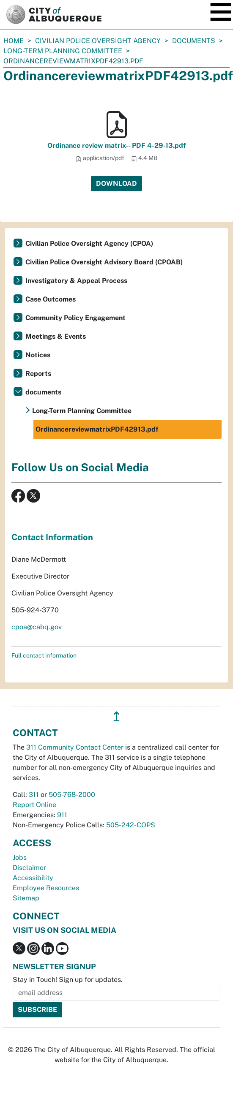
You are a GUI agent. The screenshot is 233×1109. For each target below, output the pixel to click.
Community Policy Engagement (75, 318)
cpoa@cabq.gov (36, 627)
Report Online (34, 805)
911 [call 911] (62, 815)
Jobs (20, 857)
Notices (37, 355)
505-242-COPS (130, 825)
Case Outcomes (50, 299)
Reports (38, 374)
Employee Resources (46, 888)
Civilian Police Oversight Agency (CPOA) (89, 243)
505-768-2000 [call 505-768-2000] (72, 795)
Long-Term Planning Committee (62, 51)
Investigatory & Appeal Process (76, 281)
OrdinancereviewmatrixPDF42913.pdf (97, 429)
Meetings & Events (55, 336)
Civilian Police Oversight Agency (98, 41)
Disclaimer (29, 868)
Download (116, 183)
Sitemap (26, 898)
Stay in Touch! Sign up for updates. (68, 980)
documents (193, 41)
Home (13, 41)
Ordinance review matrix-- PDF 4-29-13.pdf (116, 145)
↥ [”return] (116, 716)
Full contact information (44, 655)
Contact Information (52, 537)
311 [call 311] (34, 795)
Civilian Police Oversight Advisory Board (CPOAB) (104, 262)
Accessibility (33, 878)
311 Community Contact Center (74, 747)
